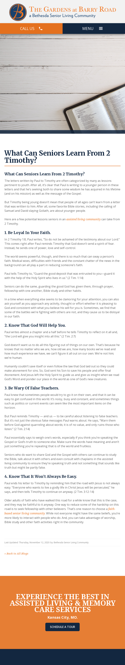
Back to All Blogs (16, 553)
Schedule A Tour (62, 627)
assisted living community (83, 219)
